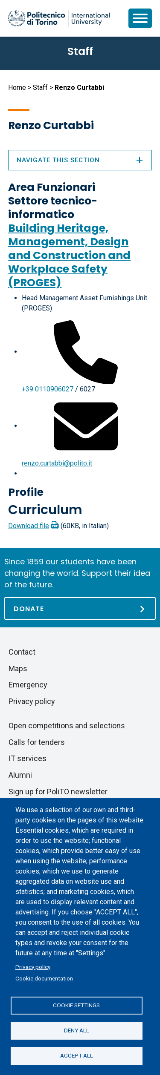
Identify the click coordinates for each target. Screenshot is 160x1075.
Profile (26, 492)
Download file (28, 526)
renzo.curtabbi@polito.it (57, 463)
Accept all (76, 1055)
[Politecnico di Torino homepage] (59, 18)
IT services (28, 758)
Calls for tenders (37, 742)
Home (17, 87)
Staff (40, 87)
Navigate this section (80, 160)
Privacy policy (32, 966)
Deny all (76, 1030)
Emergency (28, 684)
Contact (22, 651)
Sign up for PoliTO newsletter (58, 791)
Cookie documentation (44, 978)
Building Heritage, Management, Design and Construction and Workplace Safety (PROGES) (69, 255)
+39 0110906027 (47, 389)
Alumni (20, 774)
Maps (18, 668)
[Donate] (80, 608)
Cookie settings (76, 1005)
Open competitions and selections (67, 725)
